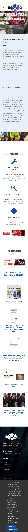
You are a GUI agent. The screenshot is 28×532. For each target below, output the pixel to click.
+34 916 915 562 (8, 451)
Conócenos (7, 464)
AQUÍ (15, 522)
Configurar (12, 529)
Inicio (5, 462)
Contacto (6, 469)
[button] (2, 18)
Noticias (6, 467)
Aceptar (11, 526)
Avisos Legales (8, 478)
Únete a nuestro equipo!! (14, 301)
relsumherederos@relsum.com (14, 453)
